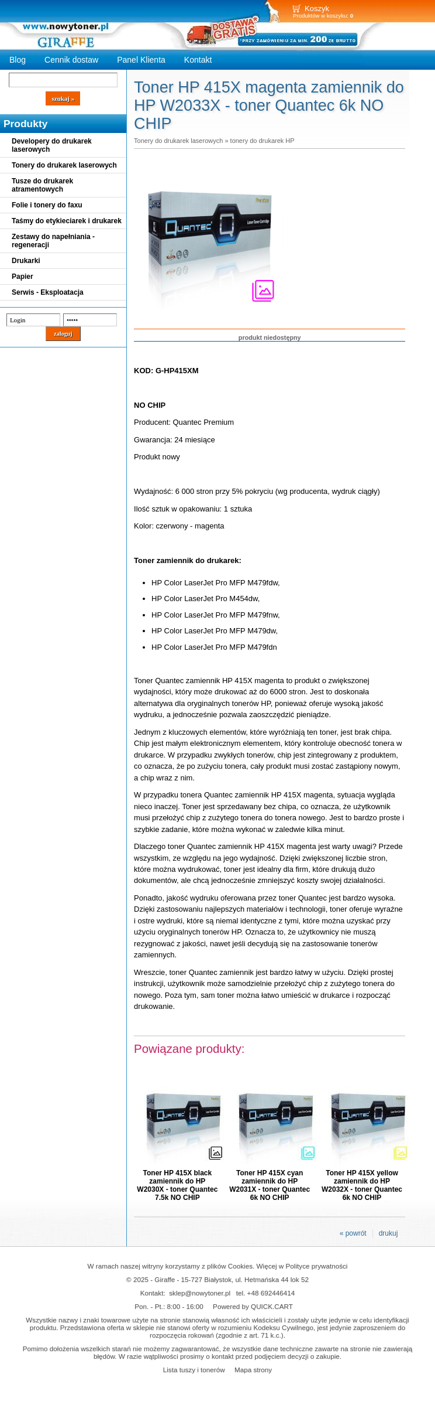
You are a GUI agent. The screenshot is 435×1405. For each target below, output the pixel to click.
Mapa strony (253, 1369)
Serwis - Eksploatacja (48, 292)
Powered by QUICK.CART (253, 1306)
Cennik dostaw (71, 59)
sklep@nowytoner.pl (199, 1293)
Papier (22, 276)
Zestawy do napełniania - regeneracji (53, 241)
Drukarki (26, 261)
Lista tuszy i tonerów (194, 1369)
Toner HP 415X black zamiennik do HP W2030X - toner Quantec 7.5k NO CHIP (177, 1185)
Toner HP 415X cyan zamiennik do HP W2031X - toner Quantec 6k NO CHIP (269, 1185)
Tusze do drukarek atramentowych (42, 185)
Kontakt (198, 59)
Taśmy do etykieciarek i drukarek (67, 221)
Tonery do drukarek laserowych (64, 165)
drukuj (388, 1233)
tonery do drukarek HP (262, 140)
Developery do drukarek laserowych (52, 145)
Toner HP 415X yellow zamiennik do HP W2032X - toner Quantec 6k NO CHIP (362, 1185)
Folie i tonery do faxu (47, 205)
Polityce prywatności (317, 1266)
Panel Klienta (141, 59)
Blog (17, 59)
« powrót (353, 1233)
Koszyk (317, 8)
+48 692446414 (271, 1293)
